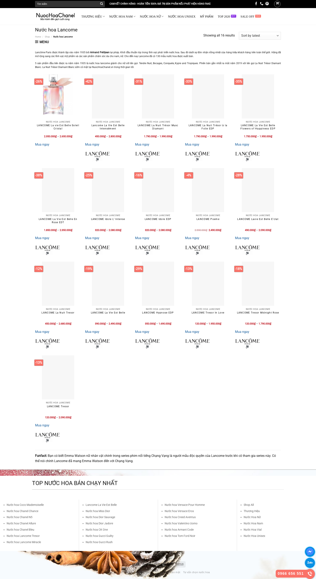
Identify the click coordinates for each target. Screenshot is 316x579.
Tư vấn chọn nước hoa (196, 572)
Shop (47, 36)
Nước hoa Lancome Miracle (24, 542)
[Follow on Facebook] (256, 4)
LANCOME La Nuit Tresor (58, 312)
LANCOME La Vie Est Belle (108, 312)
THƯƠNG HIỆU (93, 16)
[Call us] (261, 4)
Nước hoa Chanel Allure (21, 523)
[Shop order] (260, 36)
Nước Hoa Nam (253, 523)
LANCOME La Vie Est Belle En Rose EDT (58, 221)
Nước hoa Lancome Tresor (23, 535)
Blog (108, 572)
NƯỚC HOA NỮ (152, 16)
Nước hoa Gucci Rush (99, 542)
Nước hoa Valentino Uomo (181, 523)
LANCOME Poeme (207, 219)
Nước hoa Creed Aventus (180, 517)
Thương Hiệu (252, 511)
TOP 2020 (224, 16)
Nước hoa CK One (97, 529)
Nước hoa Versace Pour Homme (185, 504)
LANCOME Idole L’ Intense (108, 219)
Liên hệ (118, 572)
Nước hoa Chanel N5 (19, 517)
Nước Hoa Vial (253, 529)
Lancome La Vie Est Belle (101, 504)
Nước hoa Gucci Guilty (99, 535)
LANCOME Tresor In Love (208, 312)
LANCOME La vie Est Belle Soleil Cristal (58, 127)
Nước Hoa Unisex (254, 535)
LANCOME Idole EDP (158, 219)
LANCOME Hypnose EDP (158, 312)
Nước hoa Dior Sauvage (100, 517)
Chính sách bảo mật (168, 572)
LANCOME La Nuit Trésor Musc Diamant (158, 127)
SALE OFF (247, 16)
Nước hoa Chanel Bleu (20, 529)
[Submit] (102, 4)
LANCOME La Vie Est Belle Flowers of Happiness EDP (257, 127)
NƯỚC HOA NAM (122, 16)
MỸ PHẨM (206, 16)
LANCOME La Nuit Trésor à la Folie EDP (208, 127)
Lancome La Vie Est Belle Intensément (108, 127)
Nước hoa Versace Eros (179, 511)
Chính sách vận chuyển (139, 572)
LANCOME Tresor (58, 406)
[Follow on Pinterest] (267, 4)
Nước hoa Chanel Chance (22, 511)
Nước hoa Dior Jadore (99, 523)
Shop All (249, 504)
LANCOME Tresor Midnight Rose (258, 312)
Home (38, 36)
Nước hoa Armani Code (179, 529)
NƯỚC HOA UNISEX (182, 16)
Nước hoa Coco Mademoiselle (25, 504)
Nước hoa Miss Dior (98, 511)
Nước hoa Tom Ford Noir (180, 535)
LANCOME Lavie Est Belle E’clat (258, 219)
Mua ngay (42, 144)
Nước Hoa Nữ (252, 517)
